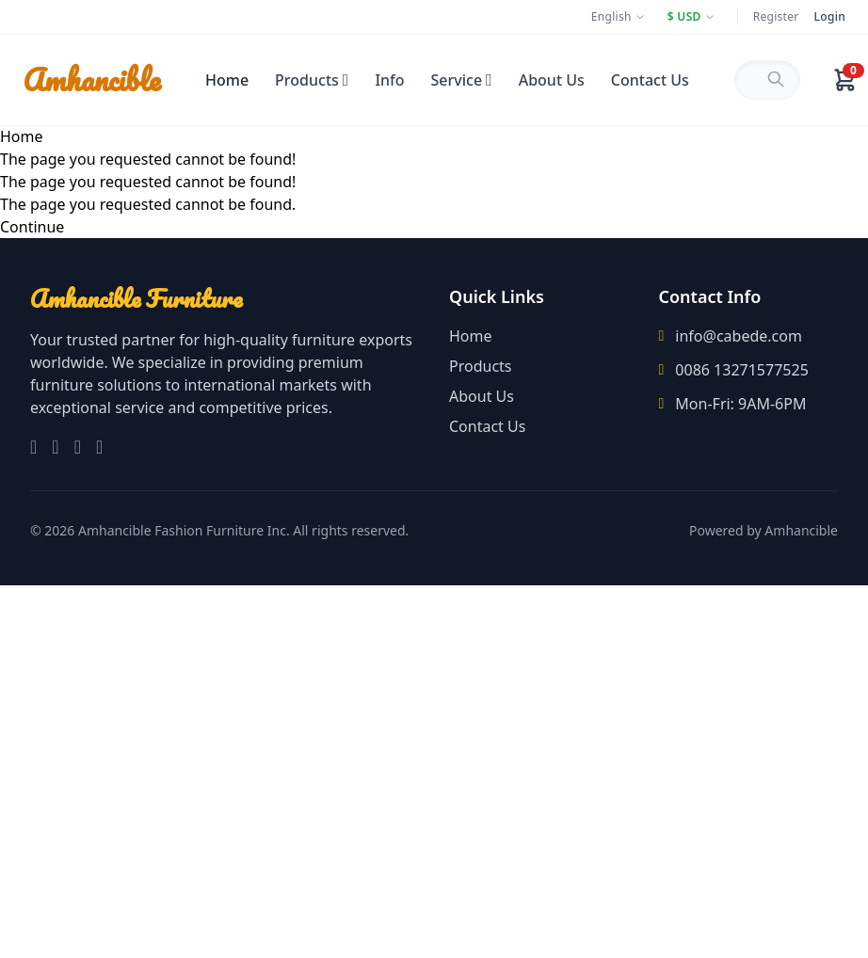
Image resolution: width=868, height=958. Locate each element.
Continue (32, 226)
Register (776, 16)
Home (227, 80)
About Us (552, 80)
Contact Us (650, 80)
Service (461, 80)
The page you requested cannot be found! (148, 159)
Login (829, 16)
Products (311, 80)
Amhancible (91, 80)
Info (389, 80)
